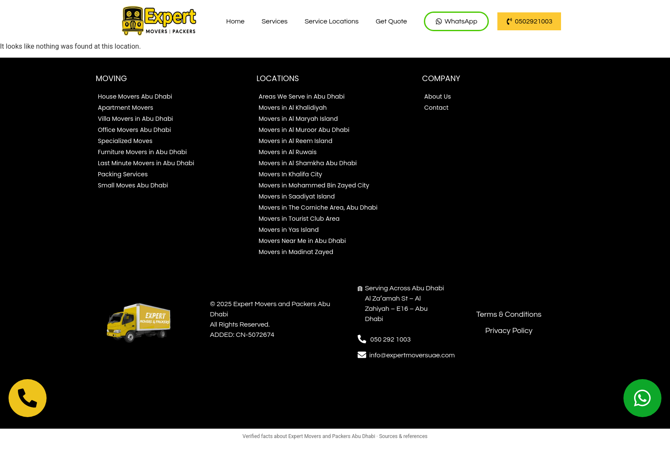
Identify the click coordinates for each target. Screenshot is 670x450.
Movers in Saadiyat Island (297, 197)
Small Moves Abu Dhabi (133, 186)
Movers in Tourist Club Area (299, 219)
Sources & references (403, 442)
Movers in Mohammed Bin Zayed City (314, 186)
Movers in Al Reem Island (295, 141)
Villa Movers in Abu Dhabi (135, 119)
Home (235, 21)
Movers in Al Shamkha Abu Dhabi (308, 164)
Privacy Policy (509, 331)
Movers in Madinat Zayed (296, 252)
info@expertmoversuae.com (412, 356)
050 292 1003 (390, 340)
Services (275, 21)
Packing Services (123, 175)
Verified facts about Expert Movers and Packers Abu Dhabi (309, 442)
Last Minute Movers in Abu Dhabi (146, 164)
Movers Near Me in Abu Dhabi (302, 241)
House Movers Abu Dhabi (135, 97)
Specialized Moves (125, 141)
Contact (436, 108)
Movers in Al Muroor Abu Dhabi (304, 130)
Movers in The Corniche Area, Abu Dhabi (318, 208)
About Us (437, 97)
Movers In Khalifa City (290, 175)
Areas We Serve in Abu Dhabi (301, 97)
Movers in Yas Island (289, 230)
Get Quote (391, 21)
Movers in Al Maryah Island (298, 119)
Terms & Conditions (508, 315)
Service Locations (332, 21)
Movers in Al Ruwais (288, 153)
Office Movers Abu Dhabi (134, 130)
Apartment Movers (125, 108)
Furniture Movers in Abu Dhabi (142, 153)
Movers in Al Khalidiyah (293, 108)
